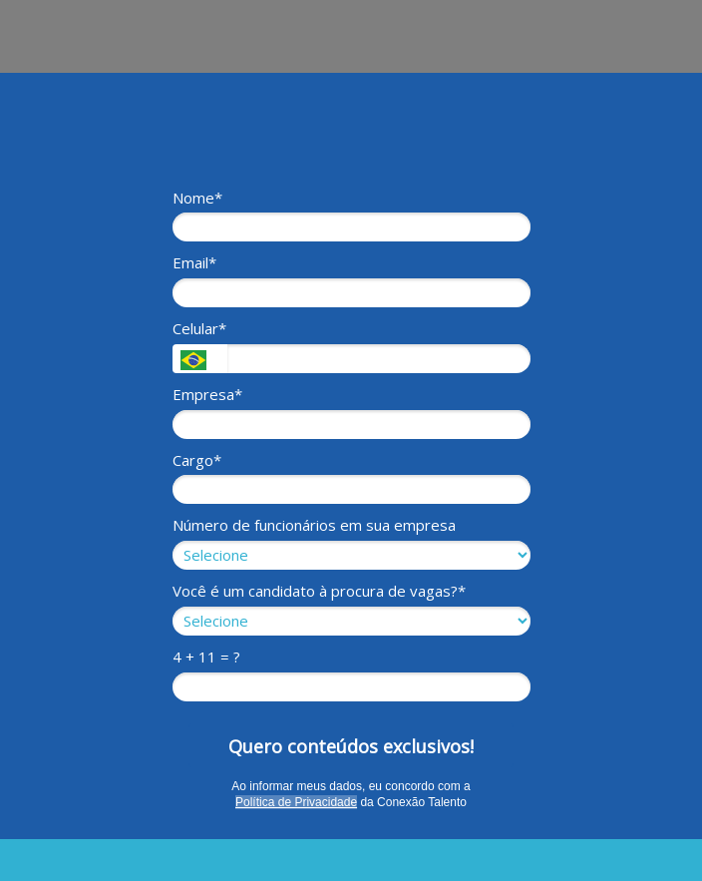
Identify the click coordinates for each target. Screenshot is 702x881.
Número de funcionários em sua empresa (314, 525)
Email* (194, 262)
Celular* (199, 328)
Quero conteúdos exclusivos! (351, 746)
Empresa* (207, 394)
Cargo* (197, 460)
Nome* (197, 198)
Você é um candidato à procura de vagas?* (319, 591)
